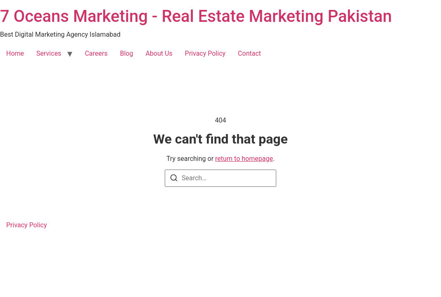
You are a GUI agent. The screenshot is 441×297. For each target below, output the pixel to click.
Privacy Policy (205, 53)
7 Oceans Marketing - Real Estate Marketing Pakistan (196, 16)
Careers (96, 53)
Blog (126, 53)
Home (15, 53)
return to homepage (244, 159)
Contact (249, 53)
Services (48, 53)
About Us (158, 53)
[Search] (174, 179)
